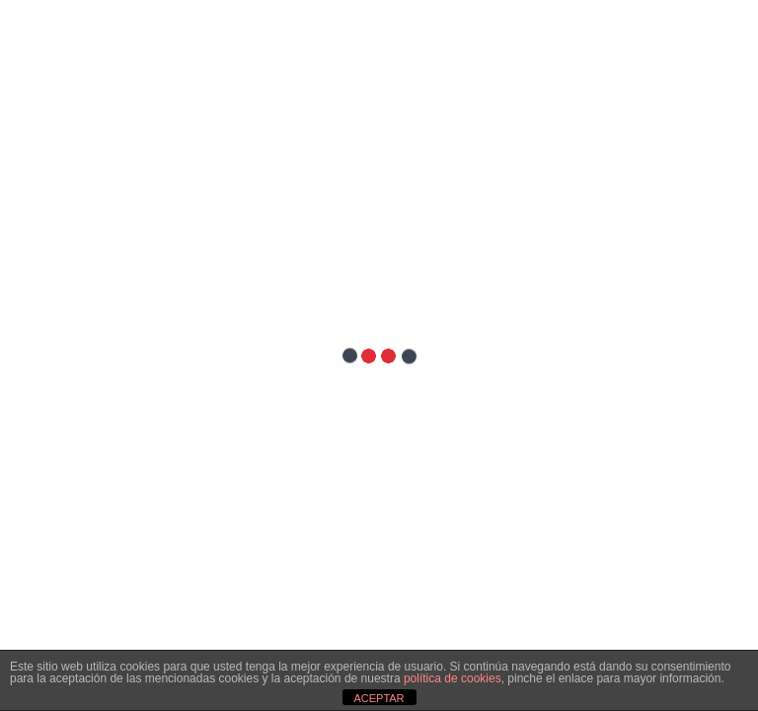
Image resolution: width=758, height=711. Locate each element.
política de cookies (452, 678)
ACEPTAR (378, 698)
